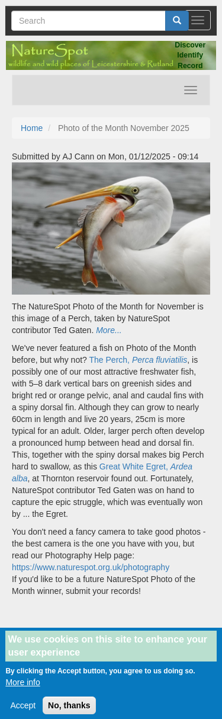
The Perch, (138, 360)
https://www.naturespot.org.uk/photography (90, 567)
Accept (23, 712)
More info (22, 689)
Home (32, 128)
